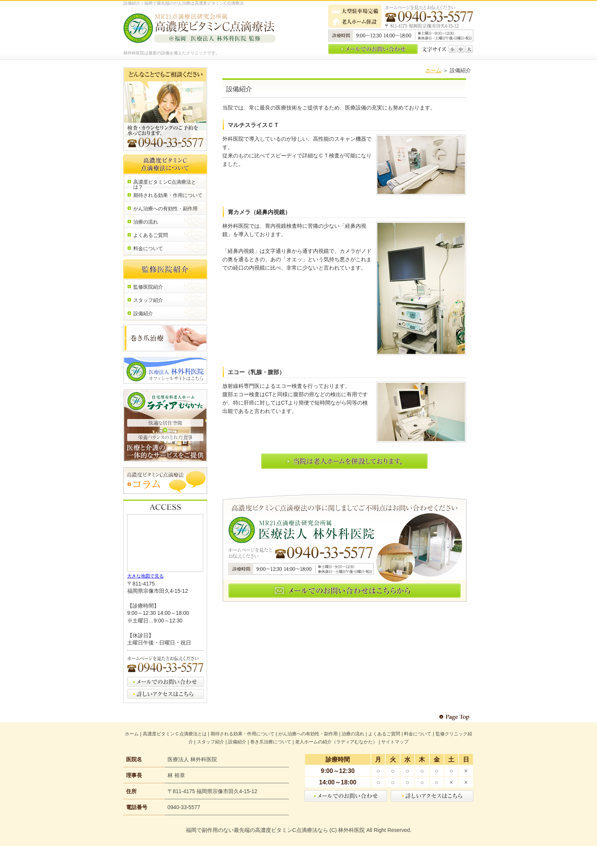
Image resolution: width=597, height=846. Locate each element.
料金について (417, 733)
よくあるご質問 (384, 733)
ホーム (433, 70)
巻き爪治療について (270, 741)
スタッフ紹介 (210, 741)
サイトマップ (395, 741)
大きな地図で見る (145, 576)
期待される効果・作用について (243, 733)
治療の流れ (353, 733)
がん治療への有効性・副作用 (308, 733)
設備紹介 (237, 741)
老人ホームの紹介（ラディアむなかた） (336, 741)
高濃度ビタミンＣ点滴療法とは (175, 733)
